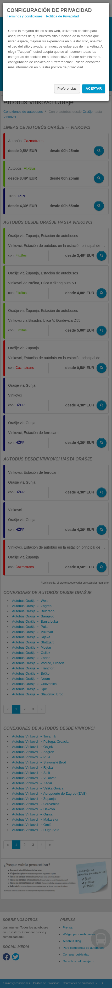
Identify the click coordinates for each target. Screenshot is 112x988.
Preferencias (67, 88)
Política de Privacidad (62, 16)
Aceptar (94, 88)
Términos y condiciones (25, 16)
